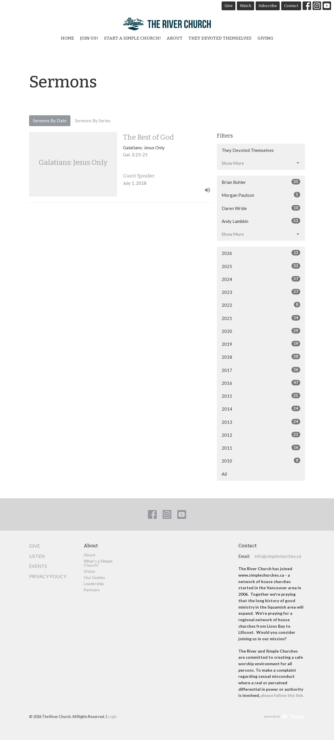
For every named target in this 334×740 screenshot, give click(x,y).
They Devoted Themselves (220, 38)
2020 (261, 331)
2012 (261, 435)
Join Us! (89, 38)
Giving (265, 38)
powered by (284, 716)
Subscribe (268, 6)
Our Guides (94, 577)
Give (228, 6)
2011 (261, 448)
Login (112, 716)
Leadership (94, 583)
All (224, 474)
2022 (261, 305)
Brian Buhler (261, 182)
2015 (261, 396)
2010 (261, 460)
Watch (245, 6)
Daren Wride (261, 208)
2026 (261, 253)
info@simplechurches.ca (277, 556)
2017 (261, 370)
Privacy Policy (47, 576)
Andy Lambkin (261, 221)
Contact (291, 6)
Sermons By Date (50, 120)
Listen (37, 556)
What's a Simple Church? (98, 563)
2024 (261, 279)
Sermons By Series (93, 120)
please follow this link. (283, 695)
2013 (261, 422)
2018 (261, 357)
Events (38, 566)
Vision (89, 571)
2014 (261, 409)
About (175, 38)
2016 (261, 383)
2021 (261, 318)
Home (67, 38)
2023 (261, 292)
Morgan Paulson (261, 195)
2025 (261, 266)
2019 (261, 344)
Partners (92, 589)
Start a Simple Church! (132, 38)
